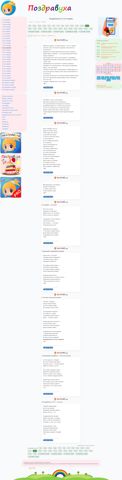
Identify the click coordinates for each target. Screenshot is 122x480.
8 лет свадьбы (6, 36)
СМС (3, 117)
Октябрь (118, 77)
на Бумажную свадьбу (33, 31)
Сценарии (5, 129)
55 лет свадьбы (6, 71)
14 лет (29, 28)
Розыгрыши (5, 124)
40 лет (60, 28)
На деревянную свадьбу (9, 87)
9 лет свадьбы (6, 38)
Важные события (7, 98)
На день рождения (7, 96)
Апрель (109, 63)
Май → (111, 74)
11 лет (77, 25)
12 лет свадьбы (6, 45)
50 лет (70, 28)
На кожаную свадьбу (8, 82)
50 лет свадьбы (6, 68)
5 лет (49, 25)
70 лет (90, 28)
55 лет (75, 28)
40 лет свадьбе (6, 64)
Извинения (5, 126)
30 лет (50, 28)
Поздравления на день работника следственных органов (109, 47)
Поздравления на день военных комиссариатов (108, 57)
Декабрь (104, 78)
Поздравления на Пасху (106, 54)
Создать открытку (48, 87)
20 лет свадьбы (6, 54)
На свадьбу (5, 105)
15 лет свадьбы (6, 52)
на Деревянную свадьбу (71, 31)
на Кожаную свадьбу (46, 31)
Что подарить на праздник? (105, 87)
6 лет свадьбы (6, 31)
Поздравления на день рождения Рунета (110, 52)
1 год (29, 25)
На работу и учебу (7, 101)
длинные (44, 35)
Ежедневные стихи (7, 108)
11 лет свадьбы (6, 43)
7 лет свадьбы (6, 33)
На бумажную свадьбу (8, 80)
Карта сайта (32, 468)
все (30, 36)
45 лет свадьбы (6, 66)
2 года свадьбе (6, 22)
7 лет (58, 25)
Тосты (4, 119)
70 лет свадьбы (6, 78)
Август (107, 77)
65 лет (85, 28)
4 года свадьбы (6, 26)
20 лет (39, 28)
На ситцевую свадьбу (8, 89)
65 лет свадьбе (6, 75)
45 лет (65, 28)
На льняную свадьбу (8, 85)
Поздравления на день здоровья (108, 50)
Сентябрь (112, 77)
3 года (39, 25)
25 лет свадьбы (6, 57)
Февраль (114, 78)
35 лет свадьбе (6, 61)
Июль (102, 77)
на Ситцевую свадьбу (84, 31)
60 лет (80, 28)
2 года (34, 25)
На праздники (6, 103)
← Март (106, 74)
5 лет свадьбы (6, 29)
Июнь (98, 77)
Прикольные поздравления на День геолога (109, 44)
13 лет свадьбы (6, 47)
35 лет (55, 28)
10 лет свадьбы (6, 40)
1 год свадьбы (6, 19)
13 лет (87, 25)
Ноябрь (99, 78)
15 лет (34, 28)
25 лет (45, 28)
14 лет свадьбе (6, 50)
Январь (109, 78)
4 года (44, 25)
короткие (51, 35)
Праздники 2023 (101, 85)
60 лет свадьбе (6, 73)
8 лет (62, 25)
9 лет (67, 25)
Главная (31, 21)
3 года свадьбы (6, 24)
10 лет (71, 25)
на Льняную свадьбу (58, 31)
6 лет (53, 25)
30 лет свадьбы (6, 59)
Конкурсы (5, 122)
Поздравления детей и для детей (11, 115)
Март (118, 78)
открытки (37, 35)
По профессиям (6, 112)
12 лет (82, 25)
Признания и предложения (10, 110)
